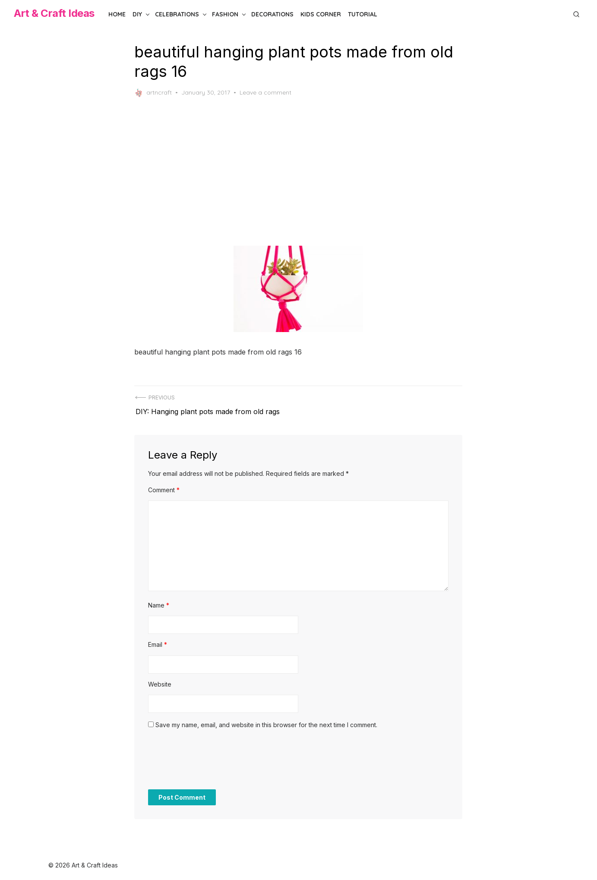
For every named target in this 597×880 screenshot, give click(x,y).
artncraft (153, 93)
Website (160, 680)
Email (157, 641)
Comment (164, 486)
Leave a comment (266, 92)
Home (117, 14)
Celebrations (177, 14)
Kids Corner (320, 14)
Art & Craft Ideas (54, 13)
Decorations (272, 14)
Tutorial (362, 14)
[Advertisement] (298, 171)
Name (159, 601)
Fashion (225, 14)
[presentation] (214, 760)
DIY (137, 14)
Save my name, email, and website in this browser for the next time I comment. (267, 721)
